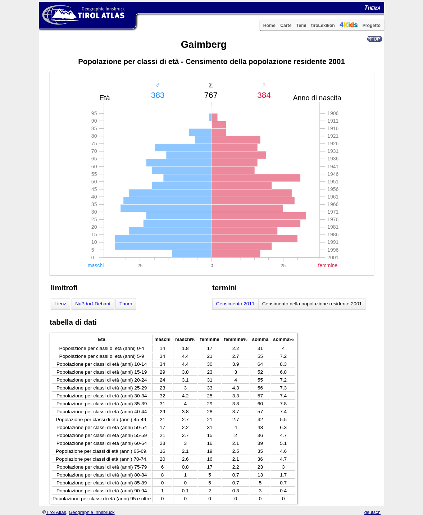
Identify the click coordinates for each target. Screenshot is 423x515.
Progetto (372, 25)
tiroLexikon (323, 25)
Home (269, 25)
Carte (285, 25)
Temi (301, 25)
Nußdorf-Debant (92, 303)
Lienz (61, 303)
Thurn (125, 303)
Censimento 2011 (235, 303)
